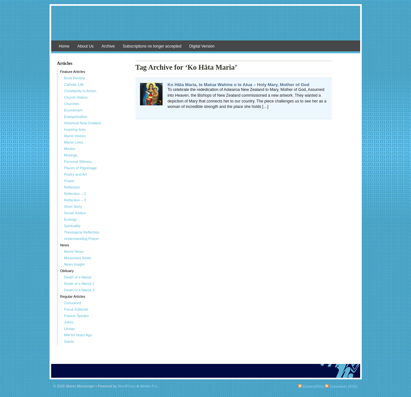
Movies (69, 149)
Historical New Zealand (82, 123)
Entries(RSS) (311, 386)
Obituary (67, 271)
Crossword (72, 303)
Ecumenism (73, 110)
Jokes (68, 322)
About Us (85, 46)
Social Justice (75, 213)
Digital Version (202, 46)
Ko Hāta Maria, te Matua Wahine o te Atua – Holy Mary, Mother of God (239, 84)
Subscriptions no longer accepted (152, 46)
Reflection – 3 (75, 200)
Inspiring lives (75, 129)
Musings (71, 155)
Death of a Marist (77, 277)
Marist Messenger (205, 26)
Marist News (74, 251)
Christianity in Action (80, 91)
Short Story (73, 206)
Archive (108, 46)
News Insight (74, 264)
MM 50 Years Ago (78, 335)
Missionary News (77, 258)
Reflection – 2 (75, 194)
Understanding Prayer (81, 239)
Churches (71, 104)
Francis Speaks (76, 316)
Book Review (74, 78)
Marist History (75, 136)
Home (64, 46)
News (64, 245)
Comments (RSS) (341, 386)
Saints (69, 341)
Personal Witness (78, 161)
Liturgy (69, 329)
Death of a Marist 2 (79, 284)
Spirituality (72, 226)
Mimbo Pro (148, 386)
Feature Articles (72, 72)
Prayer (69, 181)
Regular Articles (72, 296)
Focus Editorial (76, 309)
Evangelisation (76, 117)
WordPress (126, 386)
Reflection (72, 187)
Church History (76, 97)
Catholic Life (74, 84)
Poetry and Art (75, 174)
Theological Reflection (81, 232)
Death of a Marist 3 (79, 290)
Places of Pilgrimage (80, 168)
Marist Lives (73, 142)
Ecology (70, 219)
